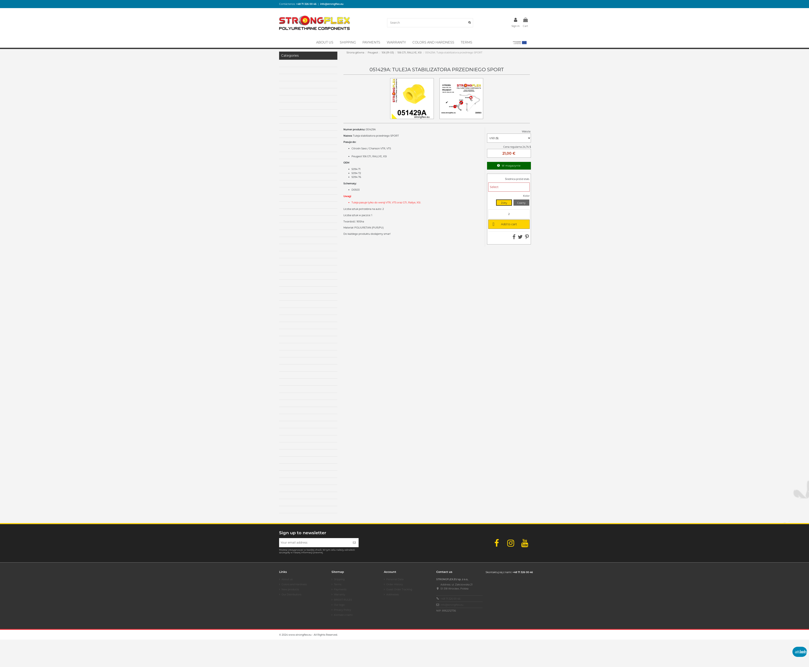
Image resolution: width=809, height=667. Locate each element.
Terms (337, 584)
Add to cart (504, 224)
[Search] (469, 22)
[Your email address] (314, 542)
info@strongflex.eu (452, 604)
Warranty (339, 594)
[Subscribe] (354, 542)
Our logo (339, 604)
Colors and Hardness (294, 584)
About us (287, 579)
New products (290, 589)
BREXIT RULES (343, 599)
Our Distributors (291, 594)
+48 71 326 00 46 (450, 598)
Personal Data (394, 579)
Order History (394, 584)
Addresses (392, 594)
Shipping (339, 579)
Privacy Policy (342, 609)
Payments (340, 589)
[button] (519, 42)
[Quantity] (509, 214)
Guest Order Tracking (399, 589)
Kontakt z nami (343, 614)
